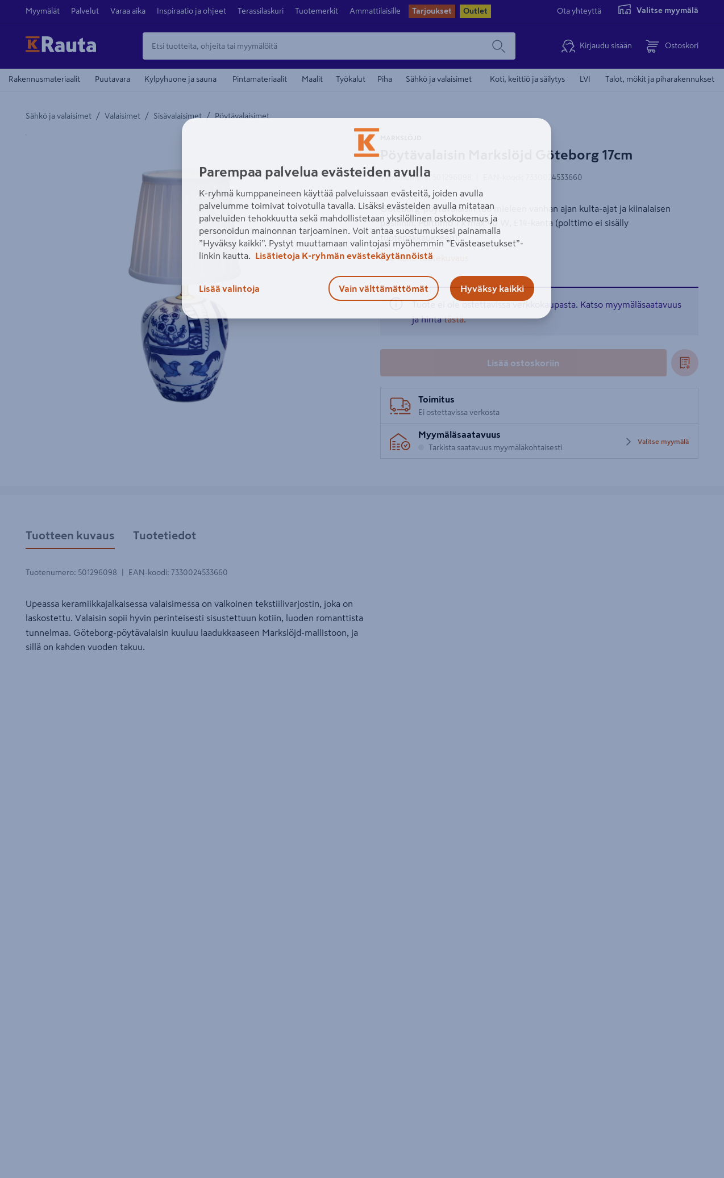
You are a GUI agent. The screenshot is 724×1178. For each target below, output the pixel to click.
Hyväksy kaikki (492, 288)
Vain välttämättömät (383, 288)
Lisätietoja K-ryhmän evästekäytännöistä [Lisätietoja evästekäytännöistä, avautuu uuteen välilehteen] (343, 255)
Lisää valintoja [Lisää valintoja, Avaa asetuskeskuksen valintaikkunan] (229, 288)
